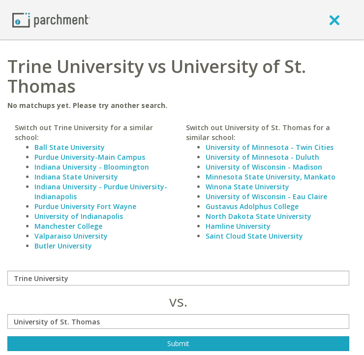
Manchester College (68, 226)
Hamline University (238, 226)
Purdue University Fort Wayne (85, 206)
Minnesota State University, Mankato (270, 176)
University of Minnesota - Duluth (262, 157)
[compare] (178, 278)
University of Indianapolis (78, 216)
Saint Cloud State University (254, 236)
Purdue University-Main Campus (89, 157)
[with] (178, 321)
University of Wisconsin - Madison (264, 167)
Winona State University (247, 186)
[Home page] (51, 19)
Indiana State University (76, 176)
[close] (334, 20)
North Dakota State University (258, 216)
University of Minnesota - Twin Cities (270, 147)
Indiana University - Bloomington (91, 167)
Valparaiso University (71, 236)
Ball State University (69, 147)
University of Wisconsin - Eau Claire (266, 196)
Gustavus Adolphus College (252, 206)
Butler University (63, 245)
